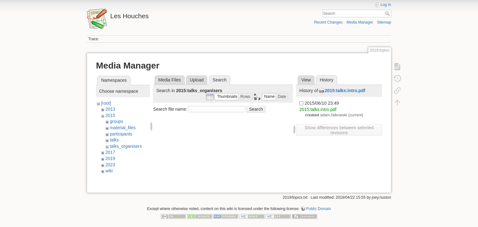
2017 (110, 152)
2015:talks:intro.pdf (345, 90)
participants (121, 133)
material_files (122, 127)
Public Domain (318, 206)
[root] (106, 103)
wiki (109, 170)
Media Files (169, 79)
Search (388, 13)
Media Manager (360, 22)
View (306, 79)
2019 (110, 158)
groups (116, 121)
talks (114, 139)
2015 (110, 115)
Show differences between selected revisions (339, 130)
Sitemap (384, 22)
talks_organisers (126, 146)
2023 (110, 164)
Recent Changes (328, 22)
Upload (197, 79)
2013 (110, 109)
